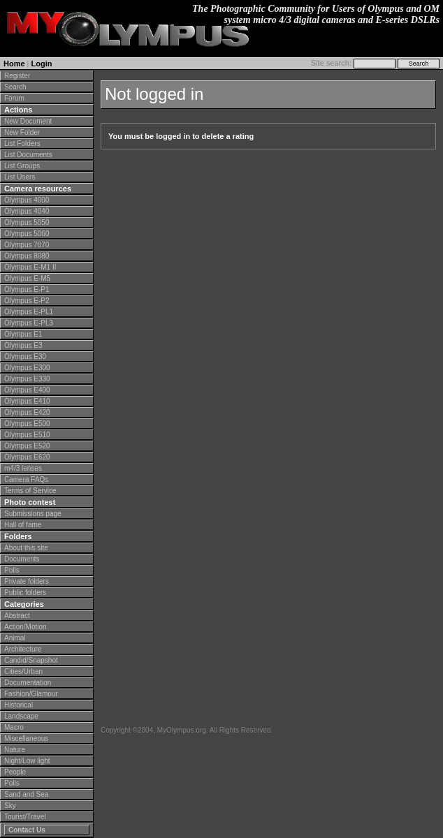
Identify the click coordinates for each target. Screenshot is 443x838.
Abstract (17, 615)
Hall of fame (22, 525)
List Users (19, 177)
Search (15, 87)
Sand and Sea (26, 794)
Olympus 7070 (26, 245)
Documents (22, 559)
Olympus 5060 (26, 233)
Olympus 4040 (26, 211)
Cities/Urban (23, 671)
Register (17, 76)
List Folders (22, 143)
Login (41, 63)
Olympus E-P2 (26, 300)
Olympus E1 (23, 334)
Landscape (21, 716)
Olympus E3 (23, 345)
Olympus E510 (27, 435)
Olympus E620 (27, 457)
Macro (14, 727)
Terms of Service (30, 490)
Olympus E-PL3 (28, 323)
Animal (15, 638)
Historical (18, 705)
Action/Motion (25, 627)
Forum (14, 98)
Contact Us (26, 830)
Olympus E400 (27, 390)
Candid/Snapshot (31, 660)
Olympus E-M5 (27, 278)
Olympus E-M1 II (30, 267)
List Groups (22, 166)
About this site (26, 548)
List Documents (28, 155)
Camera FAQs (26, 479)
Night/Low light (27, 761)
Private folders (26, 581)
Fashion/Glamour (31, 694)
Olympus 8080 (26, 256)
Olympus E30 (25, 356)
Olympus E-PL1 (28, 312)
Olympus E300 (27, 368)
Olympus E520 (27, 446)
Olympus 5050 (26, 222)
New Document (28, 121)
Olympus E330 (27, 379)
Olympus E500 (27, 423)
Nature (14, 750)
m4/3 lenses (23, 468)
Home (14, 63)
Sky (10, 805)
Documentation (27, 682)
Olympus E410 (27, 401)
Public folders (25, 592)
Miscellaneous (26, 738)
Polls (12, 570)
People (15, 772)
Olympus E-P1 (26, 289)
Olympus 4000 (26, 200)
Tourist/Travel (25, 817)
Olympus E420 (27, 412)
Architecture (22, 649)
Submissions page (32, 513)
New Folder (22, 132)
